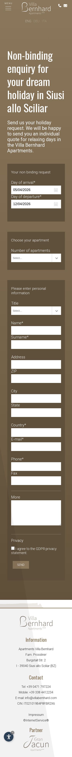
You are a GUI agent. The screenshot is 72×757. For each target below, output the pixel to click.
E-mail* (17, 439)
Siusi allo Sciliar (39, 666)
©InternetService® (36, 720)
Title (14, 303)
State (15, 405)
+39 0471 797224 (39, 687)
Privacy (17, 540)
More (15, 497)
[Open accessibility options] (8, 737)
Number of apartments (30, 250)
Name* (17, 323)
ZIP (14, 371)
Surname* (20, 337)
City (14, 391)
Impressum (36, 715)
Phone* (17, 459)
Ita (44, 21)
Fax (14, 473)
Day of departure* (26, 196)
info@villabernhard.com (41, 698)
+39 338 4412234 (41, 692)
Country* (18, 425)
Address (18, 357)
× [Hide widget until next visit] (12, 732)
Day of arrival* (23, 182)
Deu (37, 21)
